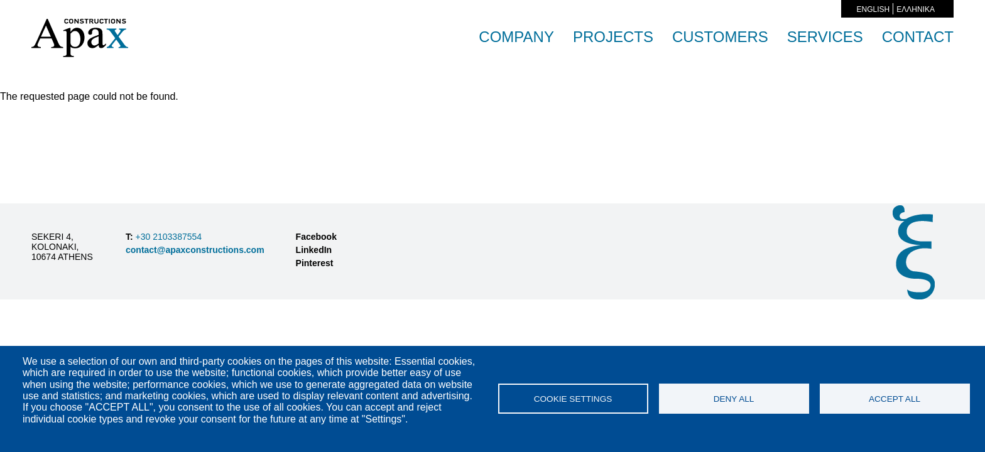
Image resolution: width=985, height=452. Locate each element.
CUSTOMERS (720, 36)
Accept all (894, 399)
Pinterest (315, 263)
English (873, 9)
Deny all (734, 399)
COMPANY (516, 36)
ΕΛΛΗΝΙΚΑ (915, 9)
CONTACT (918, 36)
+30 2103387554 (167, 237)
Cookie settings (573, 399)
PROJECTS (613, 36)
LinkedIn (314, 250)
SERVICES (825, 36)
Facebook (316, 237)
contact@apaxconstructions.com (195, 250)
